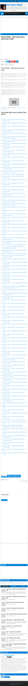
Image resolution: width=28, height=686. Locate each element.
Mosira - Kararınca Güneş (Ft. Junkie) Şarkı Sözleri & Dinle (16, 614)
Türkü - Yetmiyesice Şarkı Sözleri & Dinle (13, 631)
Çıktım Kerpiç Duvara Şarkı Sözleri (7, 476)
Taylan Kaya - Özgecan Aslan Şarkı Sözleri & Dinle (15, 602)
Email (3, 64)
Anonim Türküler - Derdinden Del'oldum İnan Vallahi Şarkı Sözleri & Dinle (16, 644)
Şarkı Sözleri (17, 476)
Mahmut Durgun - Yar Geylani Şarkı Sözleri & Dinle (15, 619)
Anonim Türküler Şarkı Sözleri (14, 475)
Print (7, 64)
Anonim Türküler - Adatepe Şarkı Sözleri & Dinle (14, 174)
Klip (2, 676)
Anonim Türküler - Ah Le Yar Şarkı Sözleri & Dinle (14, 420)
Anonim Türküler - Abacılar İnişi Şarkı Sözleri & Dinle (14, 253)
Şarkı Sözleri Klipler (14, 4)
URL (12, 64)
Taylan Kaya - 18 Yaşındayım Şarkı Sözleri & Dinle (15, 608)
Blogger (16, 684)
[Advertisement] (14, 48)
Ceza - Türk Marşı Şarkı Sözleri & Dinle (13, 638)
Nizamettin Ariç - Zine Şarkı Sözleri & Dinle (14, 626)
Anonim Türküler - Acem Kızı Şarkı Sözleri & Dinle (14, 244)
